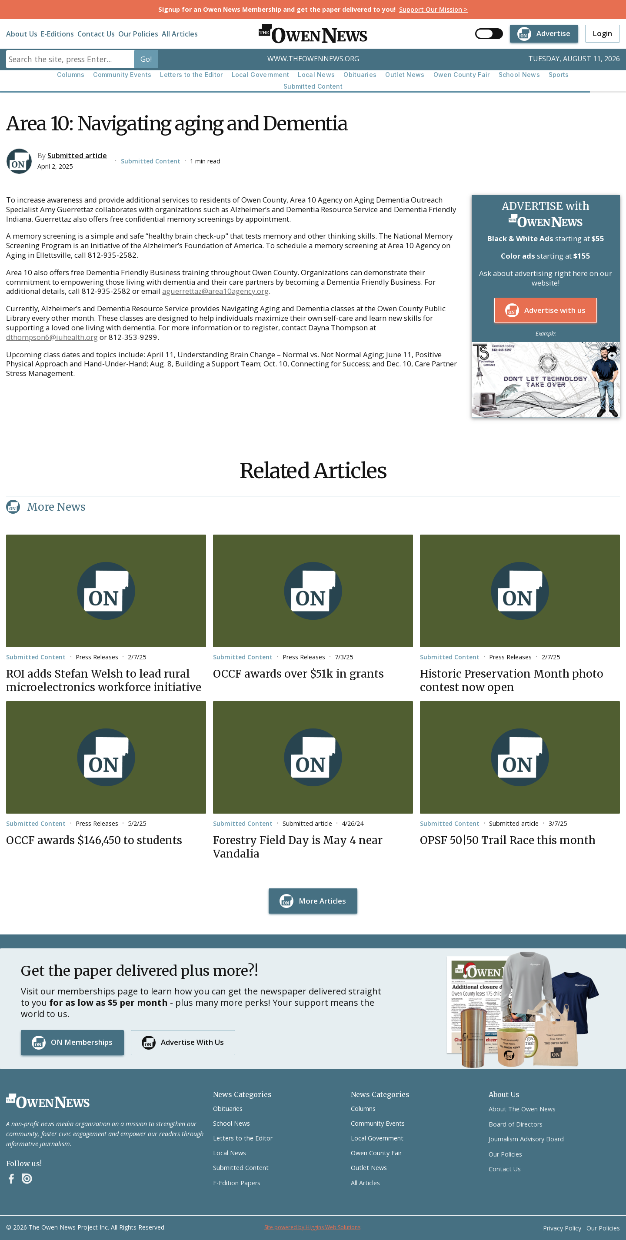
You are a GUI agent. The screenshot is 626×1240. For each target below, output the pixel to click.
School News (519, 74)
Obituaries (359, 74)
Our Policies (138, 34)
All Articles (180, 34)
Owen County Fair (461, 74)
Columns (70, 74)
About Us (21, 34)
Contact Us (96, 34)
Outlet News (404, 74)
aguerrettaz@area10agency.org (215, 291)
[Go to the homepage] (48, 1101)
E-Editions (57, 34)
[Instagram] (27, 1179)
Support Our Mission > (433, 9)
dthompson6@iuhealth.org (52, 337)
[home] (313, 33)
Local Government (261, 74)
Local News (316, 74)
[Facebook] (11, 1179)
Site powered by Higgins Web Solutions (312, 1227)
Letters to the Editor (191, 74)
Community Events (122, 74)
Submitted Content (313, 86)
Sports (559, 74)
